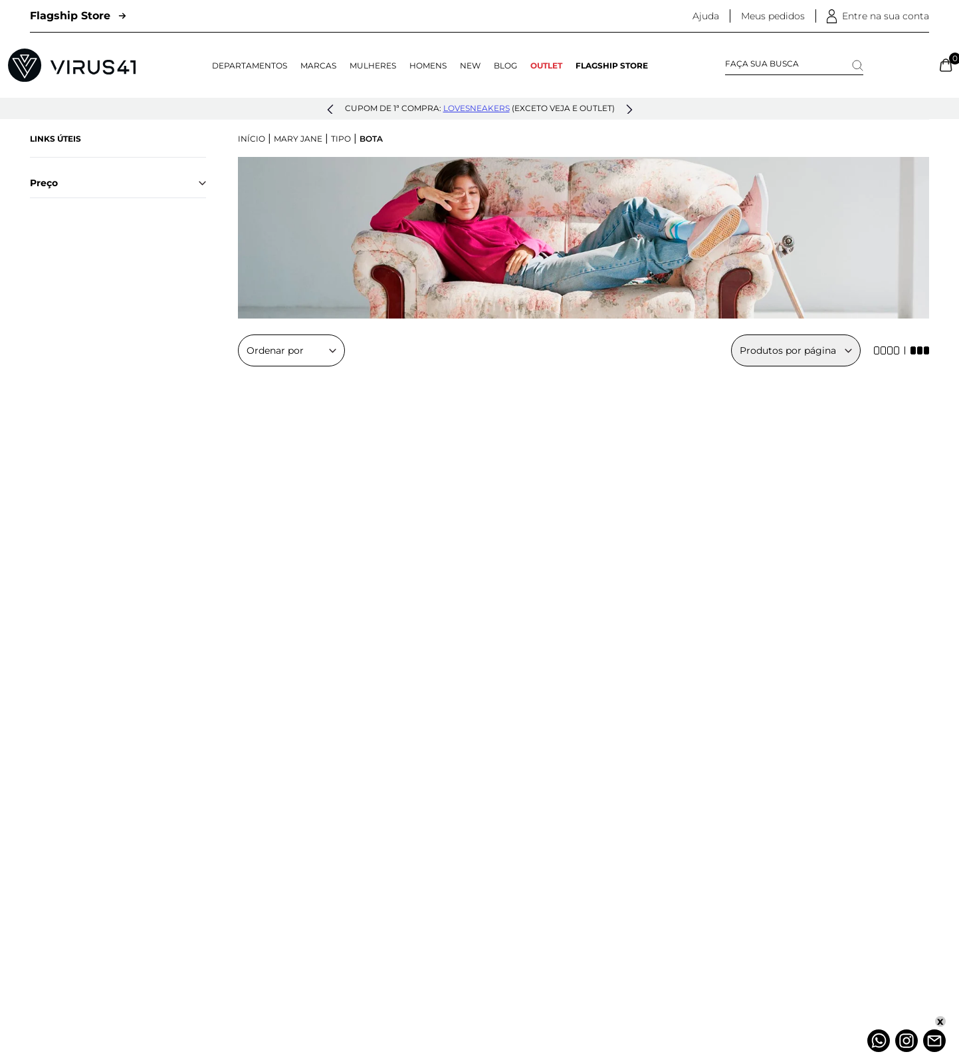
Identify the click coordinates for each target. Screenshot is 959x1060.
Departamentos (249, 65)
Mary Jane (298, 139)
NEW (470, 65)
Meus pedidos (773, 16)
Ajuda (706, 16)
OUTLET (546, 65)
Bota (371, 139)
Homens (428, 65)
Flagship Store (78, 15)
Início (251, 139)
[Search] (857, 65)
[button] (330, 109)
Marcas (318, 65)
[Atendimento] (934, 1040)
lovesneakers (476, 108)
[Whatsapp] (878, 1040)
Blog (505, 65)
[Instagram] (906, 1040)
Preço (118, 183)
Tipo (341, 139)
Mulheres (373, 65)
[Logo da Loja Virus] (72, 65)
